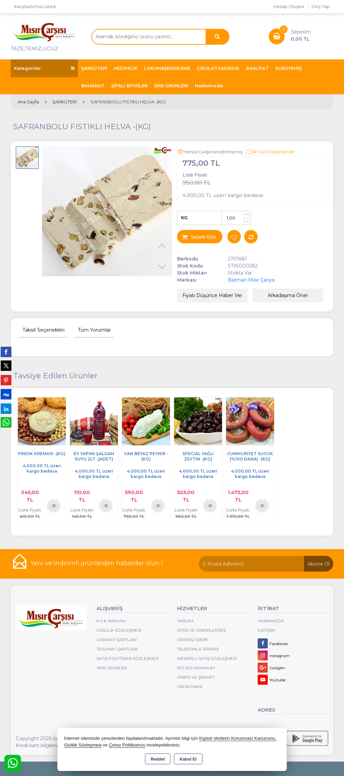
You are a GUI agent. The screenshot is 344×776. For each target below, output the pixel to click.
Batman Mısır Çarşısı (251, 280)
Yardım (185, 620)
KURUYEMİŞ (288, 68)
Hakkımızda (209, 85)
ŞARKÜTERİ (94, 68)
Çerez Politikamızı (127, 744)
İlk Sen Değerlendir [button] (270, 152)
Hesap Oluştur (288, 6)
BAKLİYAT (257, 68)
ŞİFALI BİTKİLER (129, 85)
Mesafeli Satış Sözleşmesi (207, 658)
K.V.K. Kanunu (111, 620)
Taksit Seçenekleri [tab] (43, 330)
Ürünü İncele (54, 505)
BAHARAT (92, 85)
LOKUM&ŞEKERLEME (167, 68)
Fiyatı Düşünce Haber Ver (212, 295)
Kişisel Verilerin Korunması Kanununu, (237, 738)
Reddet (157, 759)
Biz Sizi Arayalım (196, 667)
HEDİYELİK (125, 68)
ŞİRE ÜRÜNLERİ (171, 85)
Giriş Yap (320, 6)
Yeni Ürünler (111, 667)
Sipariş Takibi (192, 639)
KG (184, 217)
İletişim (266, 630)
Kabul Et (188, 759)
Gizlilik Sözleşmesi (118, 630)
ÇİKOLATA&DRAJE (218, 68)
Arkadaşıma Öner (288, 295)
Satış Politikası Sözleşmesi (127, 658)
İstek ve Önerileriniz (201, 630)
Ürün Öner (190, 686)
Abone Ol (319, 564)
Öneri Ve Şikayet (196, 677)
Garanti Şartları (116, 639)
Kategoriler (44, 68)
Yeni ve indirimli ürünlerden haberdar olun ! (96, 563)
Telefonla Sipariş (198, 648)
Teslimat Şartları (117, 648)
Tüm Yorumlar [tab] (94, 330)
